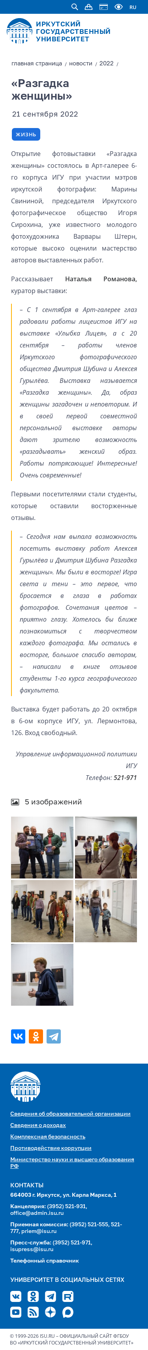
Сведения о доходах (38, 1125)
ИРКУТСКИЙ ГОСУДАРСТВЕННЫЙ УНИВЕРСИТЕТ (73, 32)
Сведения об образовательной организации (70, 1114)
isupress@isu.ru (31, 1249)
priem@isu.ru (38, 1231)
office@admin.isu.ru (37, 1213)
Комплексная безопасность (47, 1137)
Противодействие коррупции (51, 1148)
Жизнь (26, 134)
